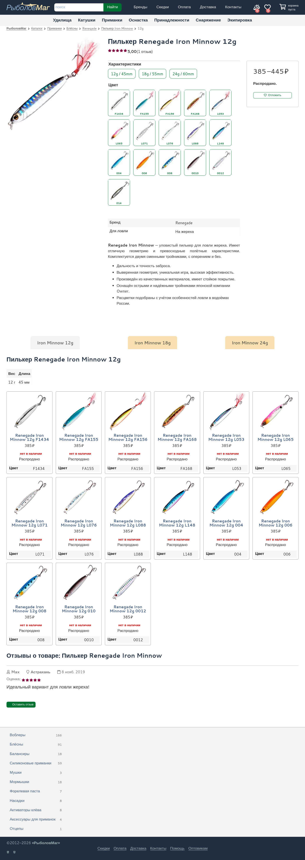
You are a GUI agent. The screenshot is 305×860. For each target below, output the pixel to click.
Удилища (62, 20)
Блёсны (72, 28)
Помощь (177, 848)
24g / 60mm (183, 73)
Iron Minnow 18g (152, 342)
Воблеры (36, 735)
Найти (112, 7)
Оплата (184, 7)
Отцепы (36, 829)
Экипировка (239, 20)
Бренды (140, 7)
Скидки (163, 7)
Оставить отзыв (23, 704)
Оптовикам (198, 848)
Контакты (233, 7)
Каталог (36, 28)
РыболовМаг (16, 28)
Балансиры (36, 754)
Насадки (36, 801)
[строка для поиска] (78, 7)
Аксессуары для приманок (36, 819)
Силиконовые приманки (36, 763)
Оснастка (138, 20)
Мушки (36, 773)
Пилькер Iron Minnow (117, 28)
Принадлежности (171, 20)
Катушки (86, 20)
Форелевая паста (36, 791)
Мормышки (36, 782)
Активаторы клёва (36, 810)
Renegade (89, 28)
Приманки (112, 20)
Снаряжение (208, 20)
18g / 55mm (152, 73)
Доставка (208, 7)
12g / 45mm (121, 73)
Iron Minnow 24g (250, 342)
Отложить (274, 95)
